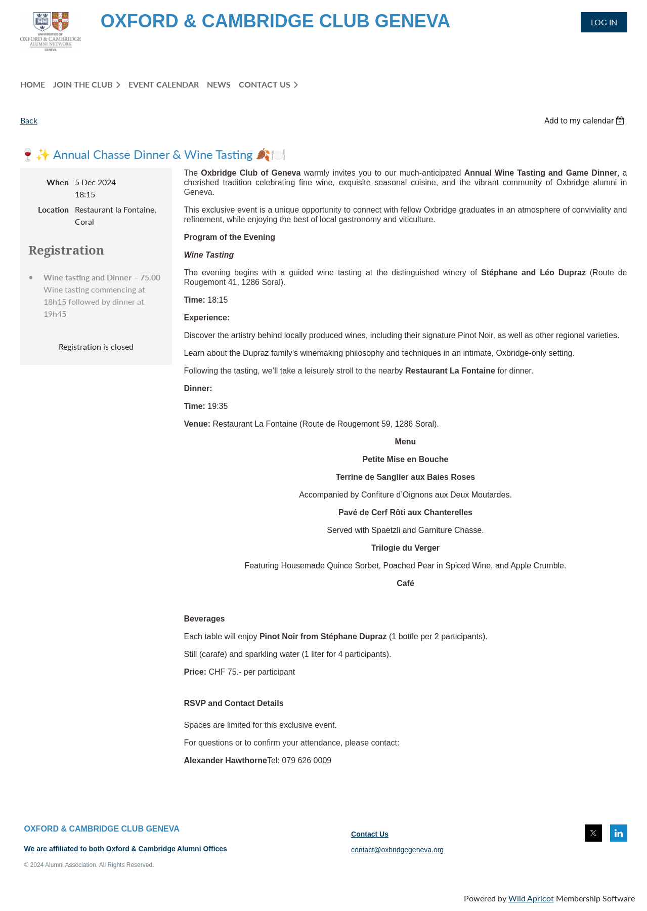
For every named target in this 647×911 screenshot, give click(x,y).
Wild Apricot (531, 898)
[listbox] (585, 120)
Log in (604, 22)
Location (53, 209)
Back (28, 120)
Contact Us (370, 834)
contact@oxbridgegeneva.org (397, 850)
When (58, 182)
